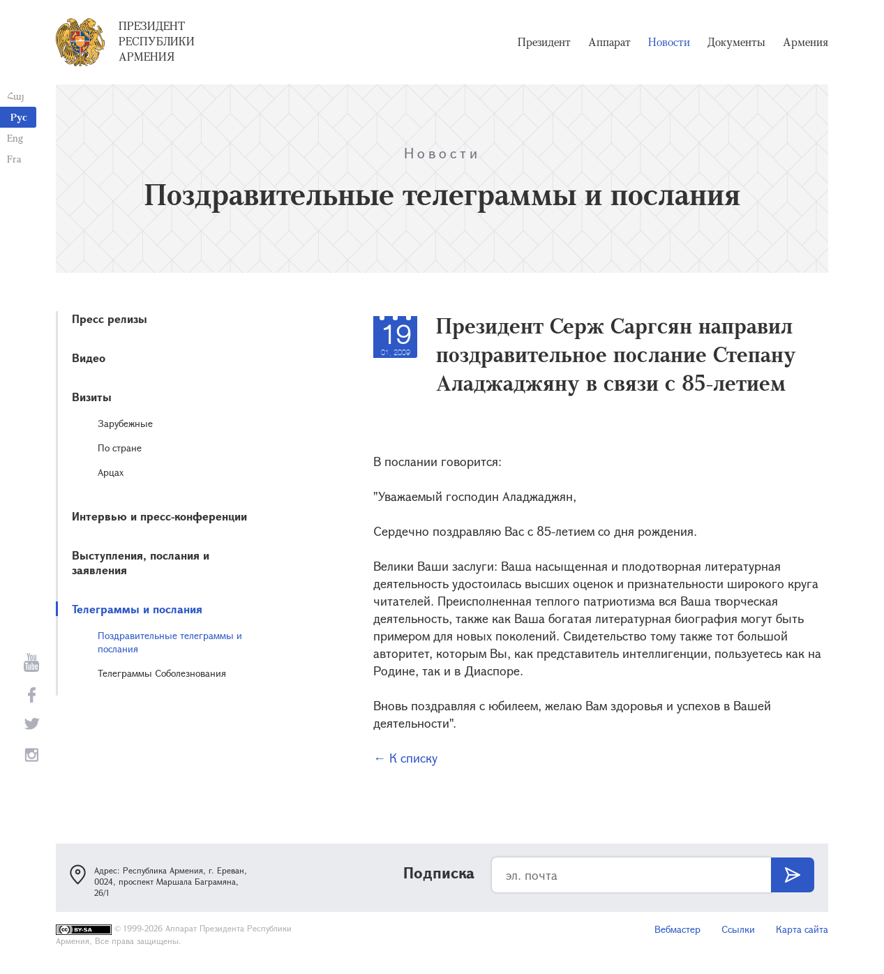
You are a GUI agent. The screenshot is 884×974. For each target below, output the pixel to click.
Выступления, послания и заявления (140, 562)
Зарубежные (125, 423)
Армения (805, 42)
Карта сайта (802, 929)
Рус (18, 116)
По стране (120, 447)
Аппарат (609, 42)
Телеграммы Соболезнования (162, 673)
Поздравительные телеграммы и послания (170, 642)
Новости (669, 42)
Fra (14, 158)
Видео (88, 357)
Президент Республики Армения (157, 41)
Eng (15, 137)
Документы (736, 42)
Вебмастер (677, 929)
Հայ (15, 96)
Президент (544, 42)
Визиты (92, 396)
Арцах (110, 472)
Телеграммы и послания (137, 608)
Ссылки (738, 929)
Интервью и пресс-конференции (159, 516)
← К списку (405, 757)
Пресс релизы (109, 318)
